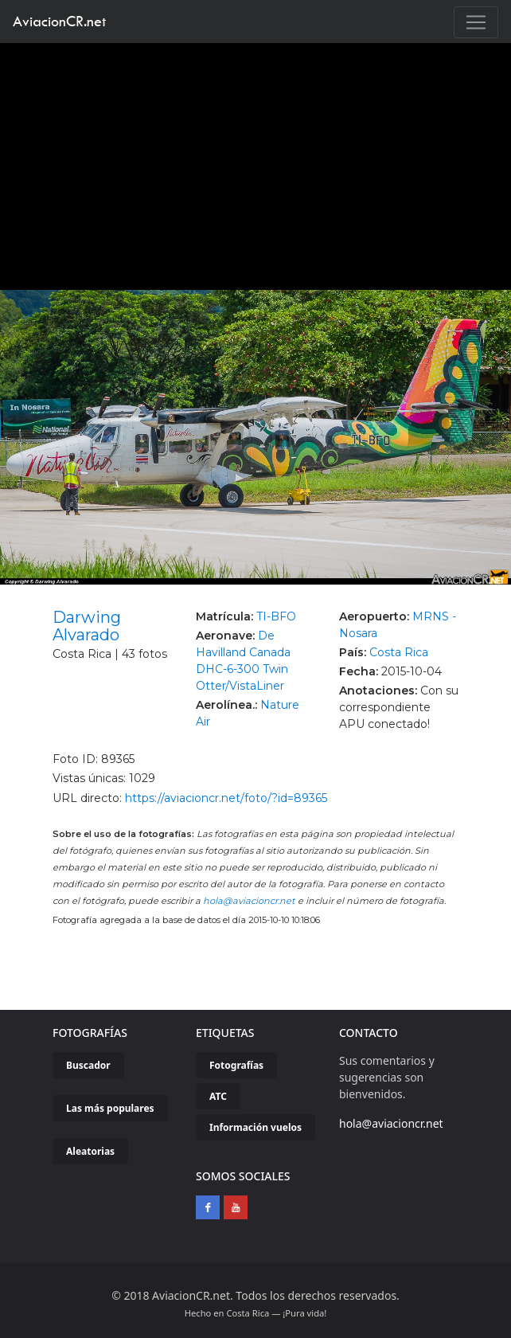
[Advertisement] (255, 162)
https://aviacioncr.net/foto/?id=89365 (226, 798)
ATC (218, 1096)
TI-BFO (276, 616)
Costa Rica (398, 652)
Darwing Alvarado (87, 626)
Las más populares (110, 1108)
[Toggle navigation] (476, 22)
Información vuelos (255, 1127)
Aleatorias (90, 1151)
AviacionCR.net (59, 21)
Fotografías (236, 1065)
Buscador (88, 1065)
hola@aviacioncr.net (249, 900)
